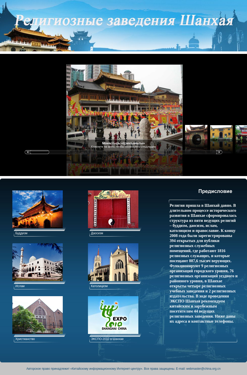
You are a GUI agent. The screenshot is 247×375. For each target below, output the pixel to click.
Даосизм (97, 233)
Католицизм (99, 286)
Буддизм (21, 233)
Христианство (25, 339)
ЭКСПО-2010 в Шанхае (107, 339)
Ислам (20, 286)
